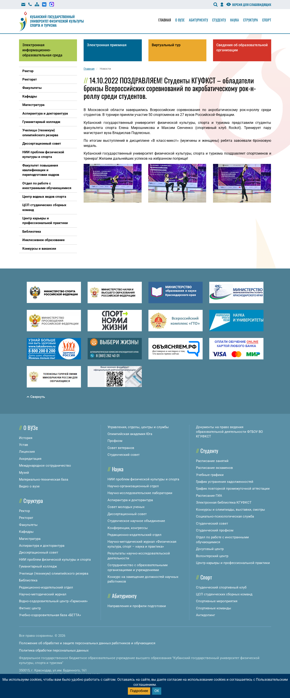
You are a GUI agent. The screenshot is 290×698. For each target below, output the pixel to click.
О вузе (180, 20)
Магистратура (29, 539)
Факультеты (28, 525)
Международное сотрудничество (45, 466)
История (25, 438)
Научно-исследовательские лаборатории (140, 493)
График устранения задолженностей (224, 482)
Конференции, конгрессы (128, 528)
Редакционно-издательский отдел (46, 587)
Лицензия (27, 452)
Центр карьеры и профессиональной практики (233, 563)
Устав (23, 445)
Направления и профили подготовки (137, 606)
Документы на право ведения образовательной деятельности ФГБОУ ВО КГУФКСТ (229, 432)
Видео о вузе (29, 486)
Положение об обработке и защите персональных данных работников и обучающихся (87, 643)
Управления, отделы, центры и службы (138, 427)
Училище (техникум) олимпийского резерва (53, 573)
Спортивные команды (213, 608)
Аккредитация (30, 459)
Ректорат (26, 518)
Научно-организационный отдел (133, 486)
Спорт (266, 20)
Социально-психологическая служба (225, 516)
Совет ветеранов (121, 448)
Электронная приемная (107, 45)
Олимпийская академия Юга (130, 434)
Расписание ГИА (209, 496)
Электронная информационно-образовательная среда (42, 50)
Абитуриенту (198, 20)
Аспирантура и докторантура (41, 546)
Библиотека (28, 580)
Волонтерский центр (212, 556)
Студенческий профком (214, 530)
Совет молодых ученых (126, 507)
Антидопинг (205, 615)
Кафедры (26, 532)
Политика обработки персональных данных (53, 650)
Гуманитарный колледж (38, 566)
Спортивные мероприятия (216, 601)
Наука (234, 20)
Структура (250, 20)
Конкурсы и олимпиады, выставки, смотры (230, 510)
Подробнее (139, 691)
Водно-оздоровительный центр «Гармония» (53, 601)
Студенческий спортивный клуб (221, 587)
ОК (156, 691)
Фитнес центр (30, 608)
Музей (24, 473)
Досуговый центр (210, 549)
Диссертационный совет (38, 552)
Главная (164, 20)
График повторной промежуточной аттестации (233, 489)
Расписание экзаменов (214, 468)
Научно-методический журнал (42, 594)
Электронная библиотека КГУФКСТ (224, 502)
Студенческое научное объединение (136, 521)
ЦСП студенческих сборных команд (224, 594)
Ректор (24, 511)
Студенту (219, 20)
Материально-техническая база (43, 479)
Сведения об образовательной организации (242, 47)
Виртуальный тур (166, 45)
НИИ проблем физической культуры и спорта (55, 560)
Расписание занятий (212, 461)
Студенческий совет (124, 455)
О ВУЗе (30, 427)
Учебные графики (210, 475)
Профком (115, 441)
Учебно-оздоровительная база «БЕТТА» (50, 615)
